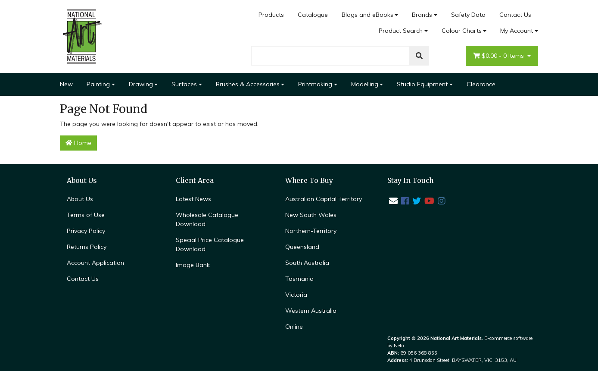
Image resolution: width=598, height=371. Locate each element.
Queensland (302, 247)
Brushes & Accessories (248, 84)
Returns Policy (86, 247)
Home (78, 143)
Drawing (141, 84)
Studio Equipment (422, 84)
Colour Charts (462, 31)
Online (294, 326)
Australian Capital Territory (323, 199)
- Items (499, 55)
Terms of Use (86, 215)
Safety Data (468, 15)
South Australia (307, 263)
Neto (399, 346)
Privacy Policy (86, 231)
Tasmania (299, 279)
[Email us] (393, 200)
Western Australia (310, 310)
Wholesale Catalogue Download (207, 219)
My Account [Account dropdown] (516, 31)
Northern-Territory (310, 231)
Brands (422, 15)
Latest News (193, 199)
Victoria (296, 295)
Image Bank (193, 265)
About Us (80, 199)
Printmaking (315, 84)
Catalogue (313, 15)
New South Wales (310, 215)
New (66, 84)
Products (271, 15)
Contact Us (515, 15)
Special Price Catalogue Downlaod (210, 244)
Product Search (401, 31)
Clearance (481, 84)
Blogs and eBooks (367, 15)
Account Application (95, 263)
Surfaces (184, 84)
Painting (98, 84)
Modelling (364, 84)
